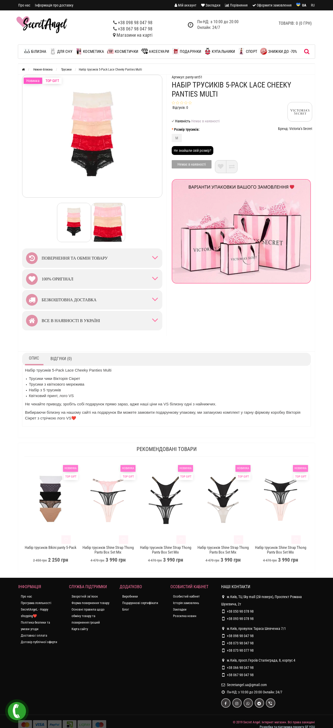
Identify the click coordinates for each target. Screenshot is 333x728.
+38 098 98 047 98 (135, 22)
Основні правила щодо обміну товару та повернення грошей (88, 615)
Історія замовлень (186, 603)
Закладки (180, 609)
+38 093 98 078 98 (240, 619)
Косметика (89, 51)
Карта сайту (80, 629)
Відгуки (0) (61, 358)
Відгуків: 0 (180, 107)
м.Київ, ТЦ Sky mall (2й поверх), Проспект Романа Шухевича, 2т (261, 599)
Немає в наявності (191, 164)
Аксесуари (155, 51)
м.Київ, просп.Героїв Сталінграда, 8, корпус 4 (258, 660)
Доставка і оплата (34, 635)
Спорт (247, 51)
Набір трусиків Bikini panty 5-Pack (50, 547)
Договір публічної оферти (39, 642)
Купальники (219, 51)
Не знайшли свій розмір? (192, 150)
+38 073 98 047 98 (240, 643)
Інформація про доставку (54, 5)
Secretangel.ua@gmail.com (247, 685)
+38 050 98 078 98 (240, 611)
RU (313, 5)
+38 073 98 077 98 (240, 650)
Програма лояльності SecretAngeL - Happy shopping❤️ (36, 609)
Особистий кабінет (186, 596)
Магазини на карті (134, 35)
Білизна (36, 51)
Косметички (122, 51)
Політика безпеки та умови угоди (35, 625)
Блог (125, 609)
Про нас (24, 5)
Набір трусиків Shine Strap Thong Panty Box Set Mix (108, 550)
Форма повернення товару (90, 603)
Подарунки (186, 51)
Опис (34, 358)
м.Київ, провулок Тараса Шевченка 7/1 (253, 628)
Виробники (130, 596)
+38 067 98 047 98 (135, 29)
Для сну (60, 51)
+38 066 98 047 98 (240, 668)
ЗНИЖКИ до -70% (278, 51)
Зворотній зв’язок (85, 596)
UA (304, 5)
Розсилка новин (184, 616)
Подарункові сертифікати (140, 603)
